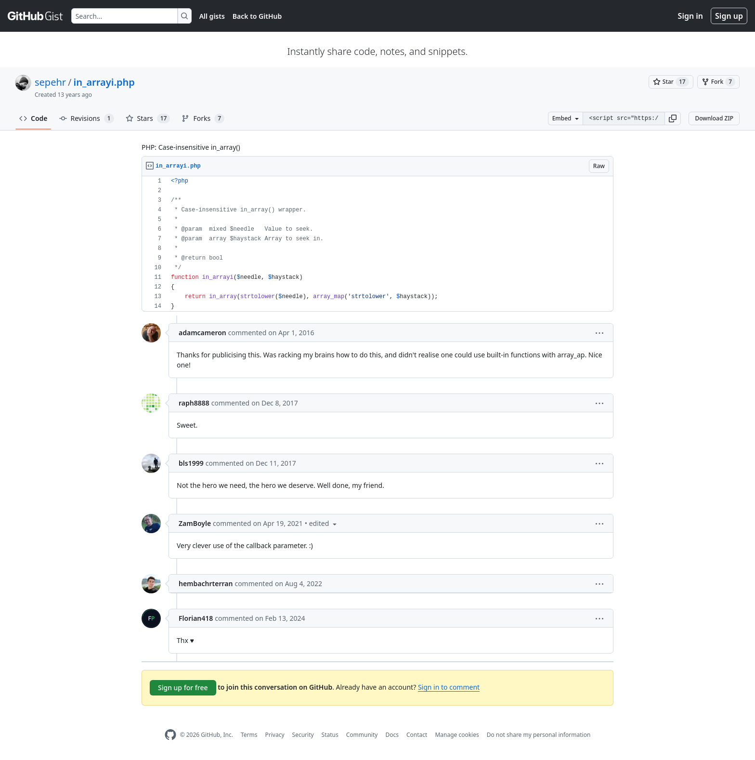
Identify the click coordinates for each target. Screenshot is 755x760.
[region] (377, 244)
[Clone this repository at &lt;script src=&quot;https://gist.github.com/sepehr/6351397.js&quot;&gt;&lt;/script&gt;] (623, 118)
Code (33, 118)
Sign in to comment (449, 687)
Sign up (729, 16)
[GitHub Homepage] (170, 735)
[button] (672, 118)
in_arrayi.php (104, 82)
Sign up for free (183, 687)
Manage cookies (457, 735)
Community (362, 735)
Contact (416, 735)
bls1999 (191, 463)
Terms (249, 735)
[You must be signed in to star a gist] (671, 82)
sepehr (50, 82)
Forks (203, 118)
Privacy (275, 735)
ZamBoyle (195, 523)
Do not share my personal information (539, 735)
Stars (148, 118)
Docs (392, 735)
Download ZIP (714, 118)
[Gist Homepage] (36, 16)
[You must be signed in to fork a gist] (718, 82)
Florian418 (196, 618)
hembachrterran (206, 583)
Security (303, 735)
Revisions (86, 118)
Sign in (690, 16)
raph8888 (194, 402)
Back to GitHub (257, 16)
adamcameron (202, 332)
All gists (212, 16)
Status (330, 735)
